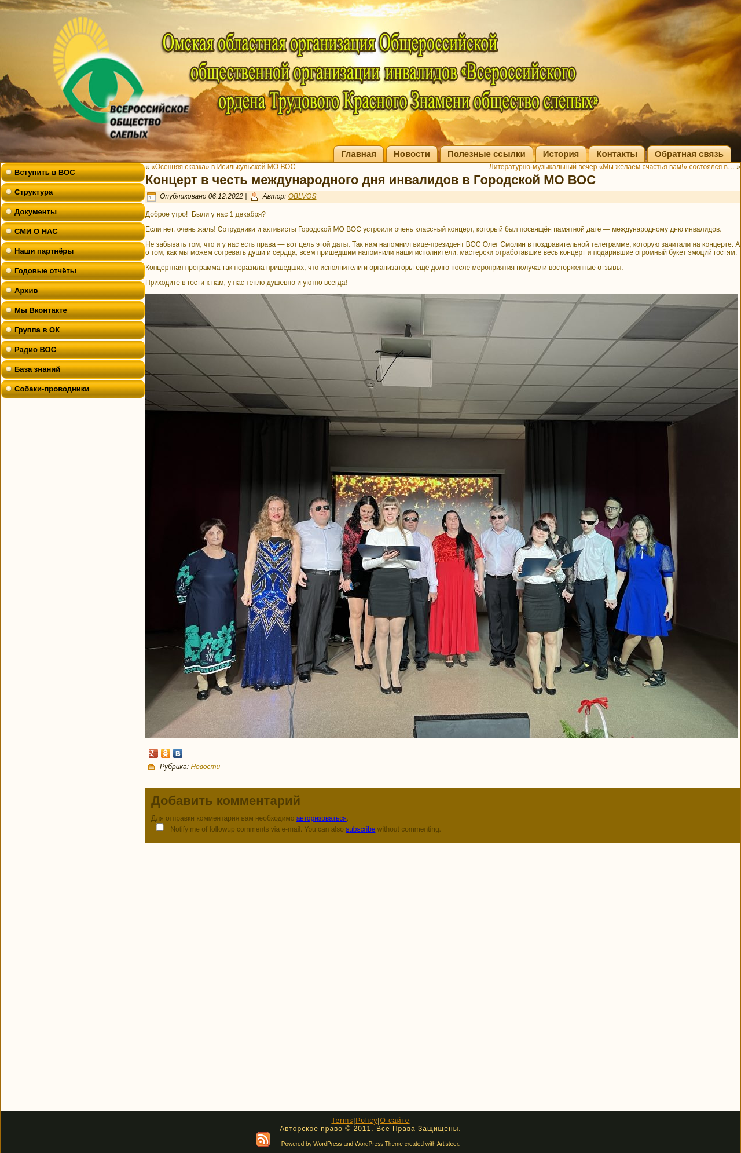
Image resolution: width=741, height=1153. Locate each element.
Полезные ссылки (486, 154)
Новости (412, 154)
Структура (33, 192)
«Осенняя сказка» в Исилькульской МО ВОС (223, 167)
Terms (342, 1121)
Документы (35, 211)
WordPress (327, 1144)
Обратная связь (689, 154)
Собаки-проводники (51, 389)
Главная (358, 154)
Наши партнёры (44, 251)
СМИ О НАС (36, 231)
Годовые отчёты (45, 270)
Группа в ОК (37, 329)
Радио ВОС (35, 349)
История (561, 154)
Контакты (616, 154)
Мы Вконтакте (40, 310)
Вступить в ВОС (44, 172)
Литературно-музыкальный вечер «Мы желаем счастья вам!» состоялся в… (612, 167)
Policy (366, 1121)
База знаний (37, 369)
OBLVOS (302, 196)
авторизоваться (321, 818)
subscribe (360, 829)
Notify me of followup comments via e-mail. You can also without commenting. (296, 828)
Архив (26, 290)
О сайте (394, 1121)
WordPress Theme (379, 1144)
